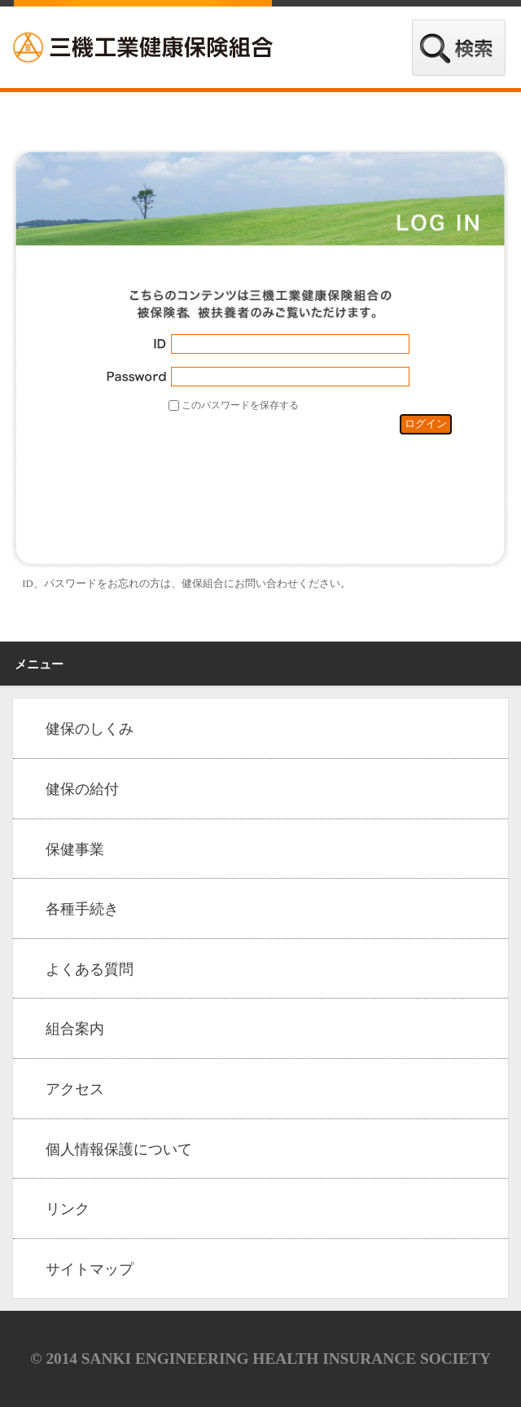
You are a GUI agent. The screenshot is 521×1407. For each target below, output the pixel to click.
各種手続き (82, 909)
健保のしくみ (90, 729)
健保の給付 (82, 789)
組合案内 (75, 1029)
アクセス (75, 1089)
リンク (68, 1209)
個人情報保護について (119, 1149)
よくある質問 (90, 969)
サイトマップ (90, 1269)
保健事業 (75, 849)
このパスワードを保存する (240, 405)
